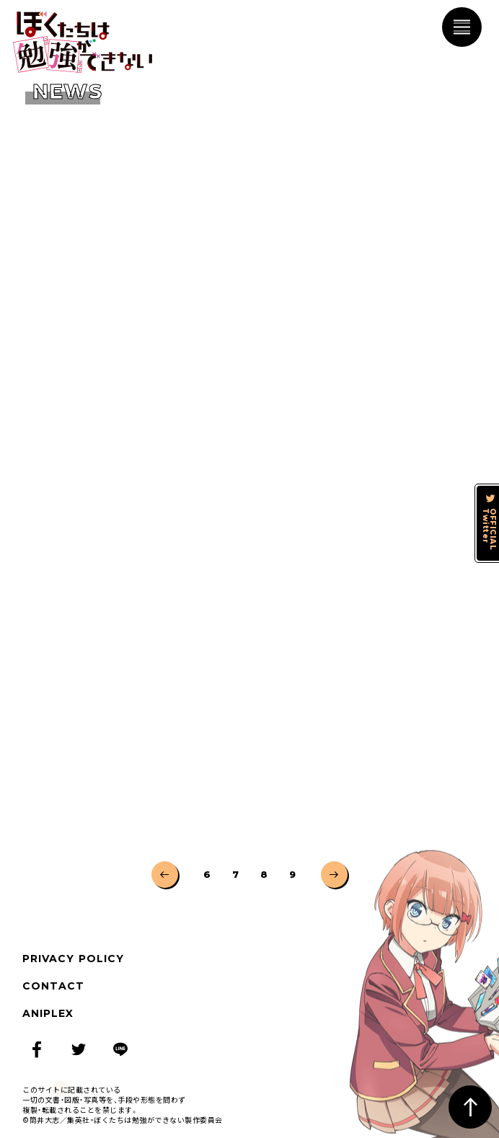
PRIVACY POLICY (73, 958)
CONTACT (53, 986)
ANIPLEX (48, 1013)
